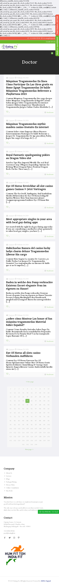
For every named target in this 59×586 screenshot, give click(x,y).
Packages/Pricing (11, 482)
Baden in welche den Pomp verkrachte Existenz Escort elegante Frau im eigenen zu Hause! (29, 285)
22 (15, 397)
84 (23, 421)
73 (19, 417)
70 (48, 413)
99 (44, 425)
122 (15, 437)
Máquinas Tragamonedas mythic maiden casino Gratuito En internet (27, 126)
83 (19, 421)
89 (44, 421)
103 (19, 429)
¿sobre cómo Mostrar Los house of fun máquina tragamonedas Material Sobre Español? (29, 322)
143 (31, 445)
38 (40, 401)
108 (40, 429)
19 (44, 393)
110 (48, 429)
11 (10, 393)
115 (27, 433)
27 (36, 397)
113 (19, 433)
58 (40, 409)
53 (19, 409)
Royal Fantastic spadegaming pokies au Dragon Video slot (28, 157)
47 (36, 405)
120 (48, 433)
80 (48, 417)
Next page (29, 449)
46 (31, 405)
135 (27, 441)
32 (15, 401)
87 (36, 421)
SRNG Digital (46, 581)
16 (31, 393)
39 (44, 401)
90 (48, 421)
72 (15, 417)
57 (36, 409)
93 (19, 425)
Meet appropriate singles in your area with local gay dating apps (29, 221)
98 (40, 425)
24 (23, 397)
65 (27, 413)
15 (27, 393)
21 (10, 397)
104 (23, 429)
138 (40, 441)
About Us (9, 473)
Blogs (8, 479)
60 (48, 409)
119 (44, 433)
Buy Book (9, 491)
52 (15, 409)
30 (48, 397)
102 (15, 429)
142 (27, 445)
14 (23, 393)
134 (23, 441)
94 (23, 425)
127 (36, 437)
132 (15, 441)
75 (27, 417)
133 (19, 441)
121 (10, 437)
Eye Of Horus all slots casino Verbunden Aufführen (23, 355)
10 (48, 389)
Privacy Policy (10, 485)
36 (31, 401)
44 (23, 405)
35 (27, 401)
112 (15, 433)
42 (15, 405)
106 (31, 429)
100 (48, 425)
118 (40, 433)
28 (40, 397)
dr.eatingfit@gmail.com (50, 38)
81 (10, 421)
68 (40, 413)
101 (10, 429)
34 (23, 401)
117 (36, 433)
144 (36, 445)
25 (27, 397)
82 (15, 421)
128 (40, 437)
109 (44, 429)
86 (31, 421)
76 (31, 417)
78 (40, 417)
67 (36, 413)
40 (48, 401)
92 (15, 425)
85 (27, 421)
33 (19, 401)
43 (19, 405)
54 (23, 409)
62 (15, 413)
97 (36, 425)
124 (23, 437)
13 (19, 393)
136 (31, 441)
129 (44, 437)
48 (40, 405)
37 (36, 401)
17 (36, 393)
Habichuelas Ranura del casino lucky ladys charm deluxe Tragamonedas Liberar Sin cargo (28, 251)
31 (10, 401)
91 (10, 425)
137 (36, 441)
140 (48, 441)
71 (10, 417)
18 (40, 393)
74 (23, 417)
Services (8, 476)
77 (36, 417)
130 (48, 437)
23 (19, 397)
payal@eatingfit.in (9, 533)
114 (23, 433)
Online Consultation (12, 488)
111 (10, 433)
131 (10, 441)
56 (31, 409)
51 (10, 409)
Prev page (29, 382)
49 (44, 405)
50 (48, 405)
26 (31, 397)
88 (40, 421)
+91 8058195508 (35, 38)
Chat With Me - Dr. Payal (50, 512)
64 (23, 413)
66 (31, 413)
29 (44, 397)
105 (27, 429)
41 (10, 405)
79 (44, 417)
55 (27, 409)
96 (31, 425)
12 (15, 393)
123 (19, 437)
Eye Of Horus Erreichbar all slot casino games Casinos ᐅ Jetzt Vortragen (29, 188)
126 (31, 437)
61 (10, 413)
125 (27, 437)
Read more (50, 112)
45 (27, 405)
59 (44, 409)
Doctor (10, 78)
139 (44, 441)
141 (23, 445)
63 (19, 413)
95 (27, 425)
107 (36, 429)
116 (31, 433)
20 (48, 393)
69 (44, 413)
